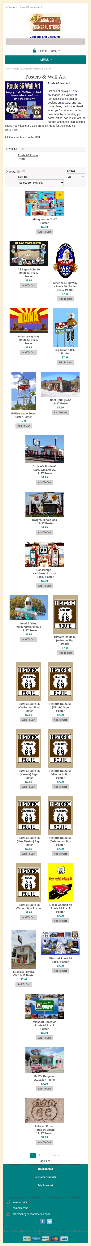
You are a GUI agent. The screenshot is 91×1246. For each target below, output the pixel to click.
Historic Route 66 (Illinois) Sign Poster (60, 707)
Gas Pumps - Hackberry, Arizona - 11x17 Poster (44, 573)
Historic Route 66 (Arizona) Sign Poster (65, 640)
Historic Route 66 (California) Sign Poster (29, 707)
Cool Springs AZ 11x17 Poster (60, 401)
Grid (18, 171)
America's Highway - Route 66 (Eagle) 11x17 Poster (65, 286)
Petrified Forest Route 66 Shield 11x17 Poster (44, 1130)
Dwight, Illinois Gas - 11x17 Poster (44, 521)
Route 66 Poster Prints (28, 157)
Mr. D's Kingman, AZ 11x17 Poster (44, 1078)
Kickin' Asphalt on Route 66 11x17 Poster (60, 908)
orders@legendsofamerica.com (31, 1214)
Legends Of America (53, 1231)
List (23, 171)
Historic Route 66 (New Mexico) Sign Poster (29, 841)
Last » (55, 1155)
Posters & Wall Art (42, 69)
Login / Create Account (31, 7)
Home (7, 69)
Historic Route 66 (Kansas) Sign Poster (29, 774)
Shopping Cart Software (45, 1233)
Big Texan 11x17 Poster (65, 351)
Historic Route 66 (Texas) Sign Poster (28, 906)
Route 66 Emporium (22, 69)
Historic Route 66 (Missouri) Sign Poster (60, 774)
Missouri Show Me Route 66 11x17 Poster (44, 1025)
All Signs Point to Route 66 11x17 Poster (29, 273)
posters (66, 102)
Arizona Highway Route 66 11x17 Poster (29, 340)
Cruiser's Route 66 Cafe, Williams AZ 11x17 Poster (44, 470)
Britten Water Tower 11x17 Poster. (23, 415)
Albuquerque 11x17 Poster (44, 221)
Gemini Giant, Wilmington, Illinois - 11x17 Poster (28, 627)
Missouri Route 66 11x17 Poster (60, 960)
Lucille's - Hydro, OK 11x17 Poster (24, 973)
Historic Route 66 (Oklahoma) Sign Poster (60, 841)
